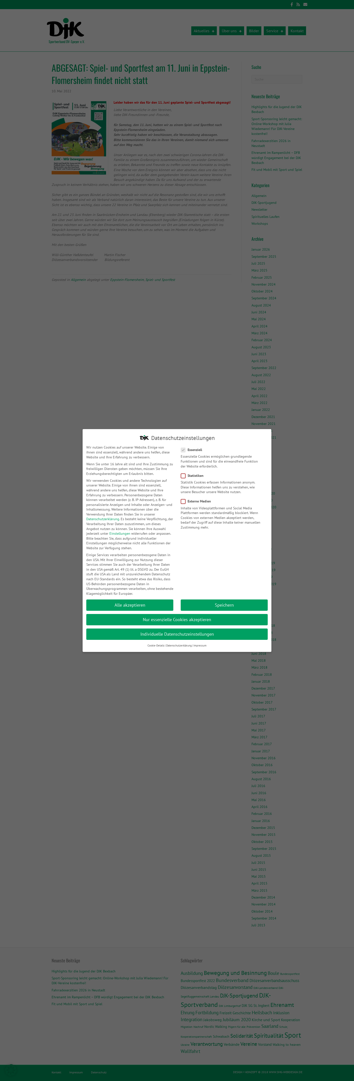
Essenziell (193, 445)
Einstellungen (119, 529)
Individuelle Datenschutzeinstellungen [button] (177, 629)
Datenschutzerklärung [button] (179, 641)
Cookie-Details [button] (156, 641)
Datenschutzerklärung (102, 514)
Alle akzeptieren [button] (130, 600)
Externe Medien (197, 497)
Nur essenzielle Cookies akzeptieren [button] (177, 615)
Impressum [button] (199, 641)
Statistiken (194, 471)
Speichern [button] (224, 600)
